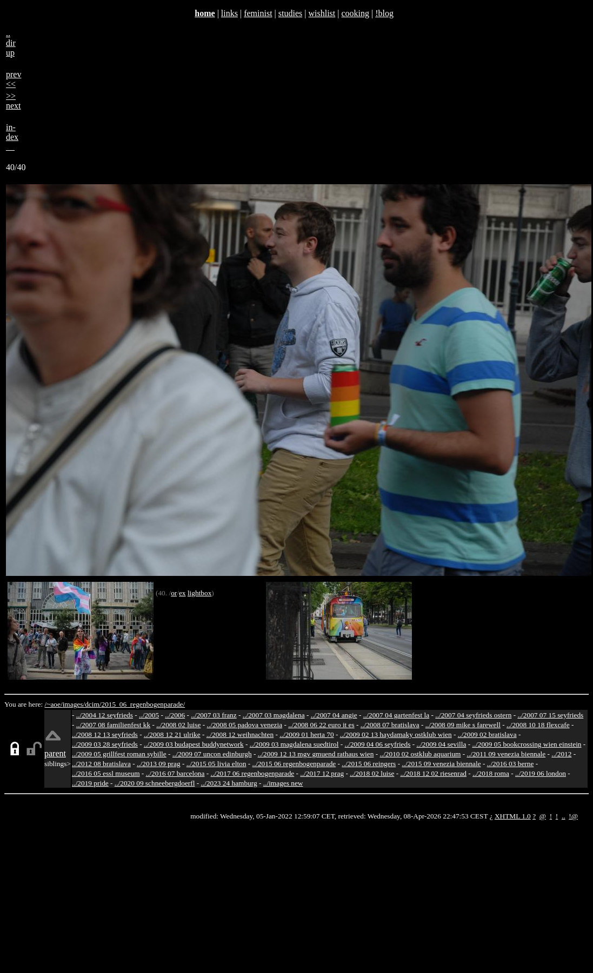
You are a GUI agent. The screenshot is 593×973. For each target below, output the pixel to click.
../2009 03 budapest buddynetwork (194, 744)
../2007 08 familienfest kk (113, 725)
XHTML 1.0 (513, 816)
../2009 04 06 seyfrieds (378, 744)
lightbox (199, 593)
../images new (283, 783)
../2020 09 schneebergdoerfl (155, 783)
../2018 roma (490, 773)
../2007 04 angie (334, 715)
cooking (355, 13)
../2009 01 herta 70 (306, 734)
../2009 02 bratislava (487, 734)
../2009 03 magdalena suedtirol (294, 744)
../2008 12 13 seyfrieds (105, 734)
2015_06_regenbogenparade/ (143, 704)
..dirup (11, 43)
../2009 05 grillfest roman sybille (119, 754)
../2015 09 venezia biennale (441, 764)
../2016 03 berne (510, 764)
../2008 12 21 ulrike (172, 734)
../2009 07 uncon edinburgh (212, 754)
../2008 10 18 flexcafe (538, 725)
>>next (13, 100)
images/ (74, 704)
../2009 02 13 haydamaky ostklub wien (396, 734)
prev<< (13, 79)
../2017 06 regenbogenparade (253, 773)
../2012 (561, 754)
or (174, 593)
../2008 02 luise (178, 725)
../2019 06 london (540, 773)
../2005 (149, 715)
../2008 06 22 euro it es (321, 725)
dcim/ (93, 704)
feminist (258, 13)
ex (182, 593)
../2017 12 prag (322, 773)
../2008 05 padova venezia (245, 725)
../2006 (175, 715)
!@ (573, 816)
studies (290, 13)
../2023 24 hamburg (229, 783)
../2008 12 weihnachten (240, 734)
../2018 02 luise (372, 773)
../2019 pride (90, 783)
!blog (384, 13)
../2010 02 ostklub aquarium (420, 754)
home (205, 13)
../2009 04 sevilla (441, 744)
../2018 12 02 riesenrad (433, 773)
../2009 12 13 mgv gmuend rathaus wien (316, 754)
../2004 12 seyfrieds (104, 715)
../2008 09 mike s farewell (463, 725)
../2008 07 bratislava (390, 725)
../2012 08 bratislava (101, 764)
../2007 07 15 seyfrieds (550, 715)
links (229, 13)
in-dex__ (12, 137)
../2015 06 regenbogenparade (294, 764)
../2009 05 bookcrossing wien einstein (526, 744)
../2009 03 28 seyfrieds (105, 744)
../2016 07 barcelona (175, 773)
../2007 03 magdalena (274, 715)
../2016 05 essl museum (106, 773)
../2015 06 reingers (369, 764)
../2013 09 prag (159, 764)
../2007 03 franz (213, 715)
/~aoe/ (54, 704)
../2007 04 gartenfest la (396, 715)
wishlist (321, 13)
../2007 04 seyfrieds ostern (473, 715)
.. (563, 816)
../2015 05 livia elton (216, 764)
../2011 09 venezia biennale (506, 754)
